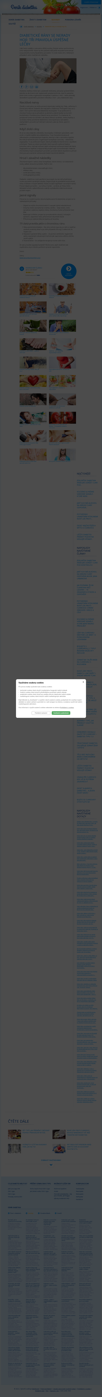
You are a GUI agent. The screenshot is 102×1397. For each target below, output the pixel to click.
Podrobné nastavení (41, 713)
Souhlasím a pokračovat (61, 713)
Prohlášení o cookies (67, 708)
